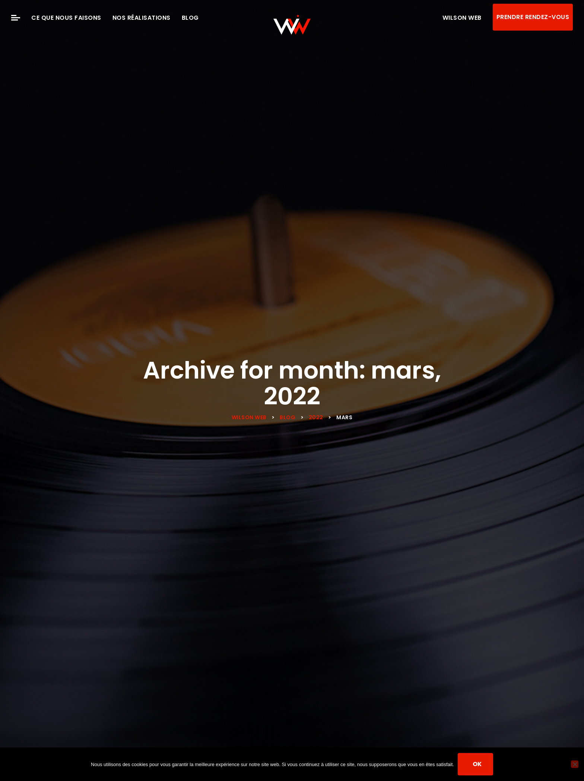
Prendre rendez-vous (532, 17)
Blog (190, 17)
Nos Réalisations (141, 17)
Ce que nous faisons (66, 17)
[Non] (574, 764)
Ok (477, 764)
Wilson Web (462, 17)
